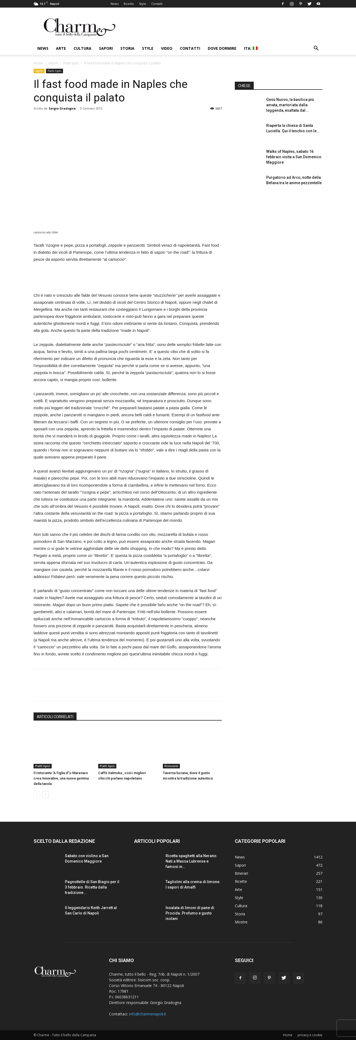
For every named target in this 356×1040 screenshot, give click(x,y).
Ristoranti (171, 766)
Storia (127, 48)
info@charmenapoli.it (147, 1013)
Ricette (129, 4)
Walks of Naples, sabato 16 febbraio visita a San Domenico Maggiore (293, 156)
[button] (315, 48)
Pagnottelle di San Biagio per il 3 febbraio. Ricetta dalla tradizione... (92, 887)
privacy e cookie (310, 1035)
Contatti (157, 4)
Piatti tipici (71, 63)
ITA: (251, 48)
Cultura (82, 48)
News (114, 4)
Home (38, 63)
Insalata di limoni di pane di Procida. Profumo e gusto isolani (190, 913)
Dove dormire (222, 48)
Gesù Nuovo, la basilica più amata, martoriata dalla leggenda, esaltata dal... (290, 105)
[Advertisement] (127, 278)
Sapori (106, 48)
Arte (61, 48)
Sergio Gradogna (62, 108)
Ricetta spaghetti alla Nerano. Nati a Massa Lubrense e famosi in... (191, 861)
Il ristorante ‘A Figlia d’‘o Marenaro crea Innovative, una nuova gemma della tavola (61, 778)
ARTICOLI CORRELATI (55, 717)
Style (142, 4)
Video (166, 48)
